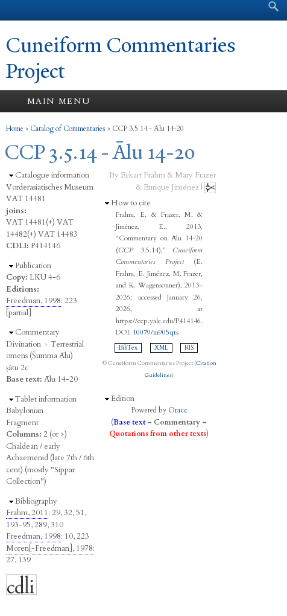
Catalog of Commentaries (68, 128)
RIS (189, 348)
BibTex (128, 348)
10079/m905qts (155, 332)
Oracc (178, 410)
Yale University (20, 10)
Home (15, 128)
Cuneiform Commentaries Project (121, 58)
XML (161, 348)
